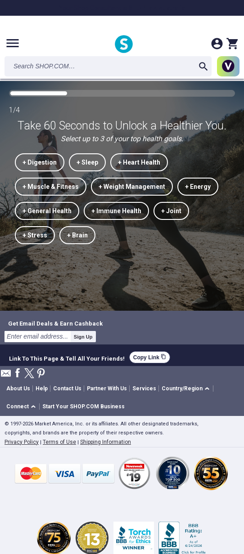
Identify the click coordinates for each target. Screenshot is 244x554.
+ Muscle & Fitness (51, 186)
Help (42, 388)
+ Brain (77, 235)
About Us (18, 388)
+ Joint (171, 210)
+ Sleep (87, 162)
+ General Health (47, 210)
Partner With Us (107, 388)
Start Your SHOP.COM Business (83, 406)
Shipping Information (105, 442)
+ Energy (198, 186)
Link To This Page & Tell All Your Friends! (67, 357)
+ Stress (35, 235)
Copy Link (149, 357)
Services (144, 388)
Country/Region (182, 388)
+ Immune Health (116, 210)
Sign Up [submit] (83, 337)
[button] (187, 389)
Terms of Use (59, 442)
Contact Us (67, 388)
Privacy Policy (22, 442)
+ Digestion (40, 162)
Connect (17, 406)
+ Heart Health (139, 162)
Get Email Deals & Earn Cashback (55, 323)
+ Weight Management (132, 186)
